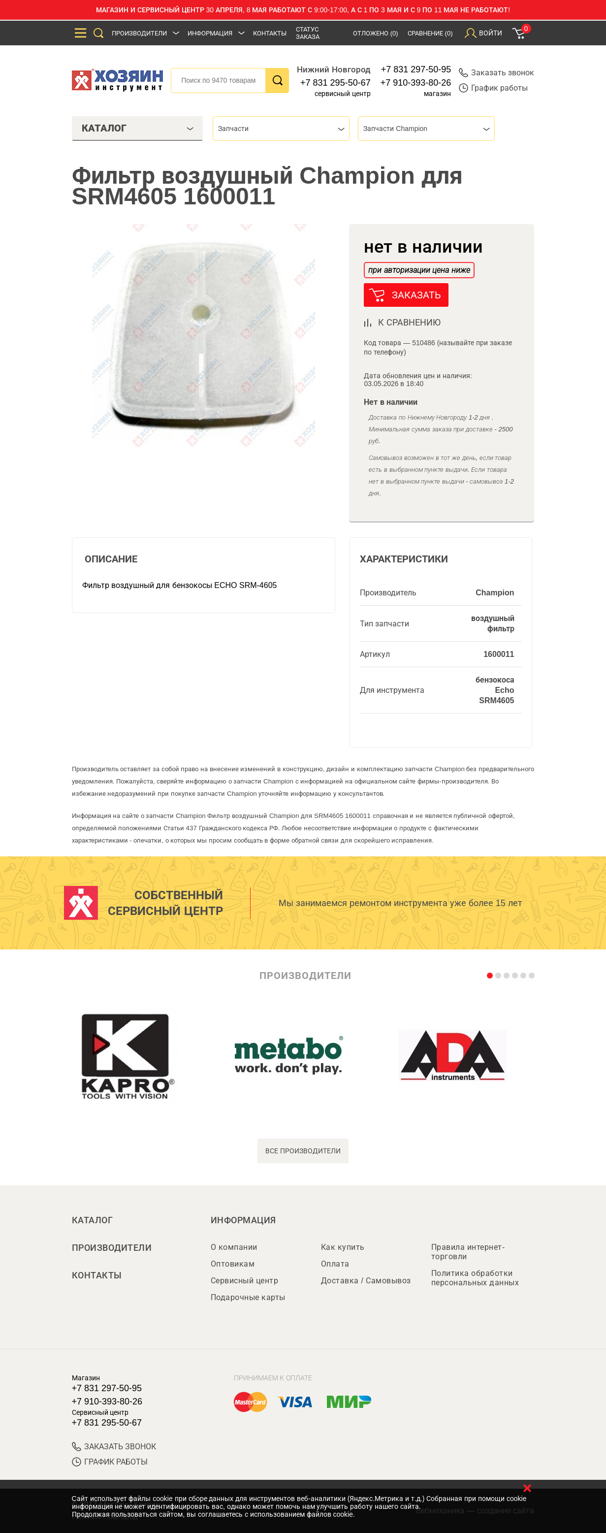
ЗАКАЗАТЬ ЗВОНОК (114, 1446)
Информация (210, 33)
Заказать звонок (496, 72)
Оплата (335, 1264)
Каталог (92, 1220)
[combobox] (281, 128)
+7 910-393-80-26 (416, 83)
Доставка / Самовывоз (366, 1280)
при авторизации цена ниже (419, 270)
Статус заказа (308, 33)
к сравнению (409, 322)
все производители (303, 1151)
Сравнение (430, 33)
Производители (139, 33)
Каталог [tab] (138, 128)
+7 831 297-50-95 (416, 69)
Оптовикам (233, 1264)
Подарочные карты (248, 1297)
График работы (493, 88)
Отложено (375, 33)
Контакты (270, 33)
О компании (234, 1247)
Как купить (343, 1247)
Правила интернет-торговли (468, 1252)
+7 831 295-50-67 (335, 83)
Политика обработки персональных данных (475, 1278)
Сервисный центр (245, 1280)
